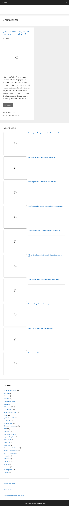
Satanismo (7, 467)
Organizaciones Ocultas (11, 450)
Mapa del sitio (8, 490)
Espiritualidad (8, 423)
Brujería (6, 396)
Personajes (7, 456)
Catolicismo (7, 407)
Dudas (5, 415)
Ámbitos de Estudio (10, 390)
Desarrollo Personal (10, 412)
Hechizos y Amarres (10, 426)
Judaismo (6, 431)
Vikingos (6, 472)
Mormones (7, 445)
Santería (6, 464)
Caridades (7, 404)
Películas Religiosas (10, 453)
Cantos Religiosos (9, 401)
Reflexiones (7, 459)
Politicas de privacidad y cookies (14, 496)
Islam (5, 429)
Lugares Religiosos (9, 437)
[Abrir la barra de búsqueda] (66, 2)
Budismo (6, 399)
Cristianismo (7, 409)
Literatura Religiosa (10, 434)
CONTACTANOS (9, 484)
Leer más (8, 105)
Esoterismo (7, 420)
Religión (6, 461)
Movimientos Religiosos (11, 448)
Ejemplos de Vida (9, 418)
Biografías (7, 393)
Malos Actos (7, 439)
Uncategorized (10, 112)
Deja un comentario (12, 116)
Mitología (7, 442)
